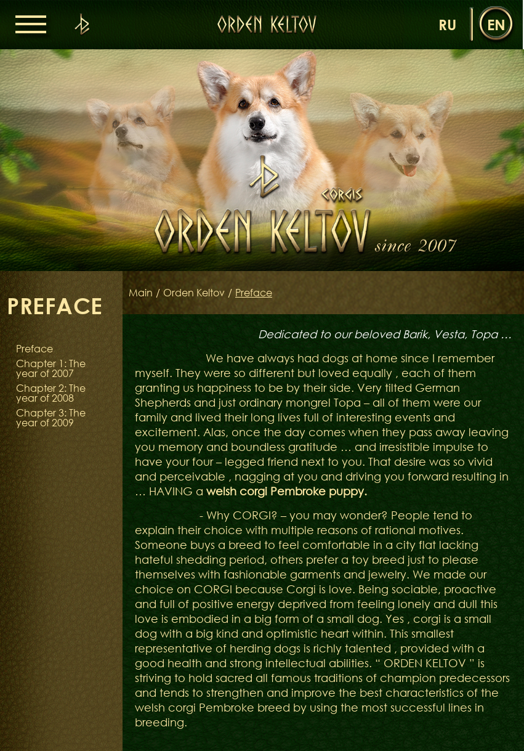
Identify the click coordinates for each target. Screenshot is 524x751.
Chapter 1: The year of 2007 (51, 368)
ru (447, 24)
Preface (34, 349)
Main (141, 293)
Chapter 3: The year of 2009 (51, 418)
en (496, 24)
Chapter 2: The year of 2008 (51, 393)
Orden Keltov (194, 293)
